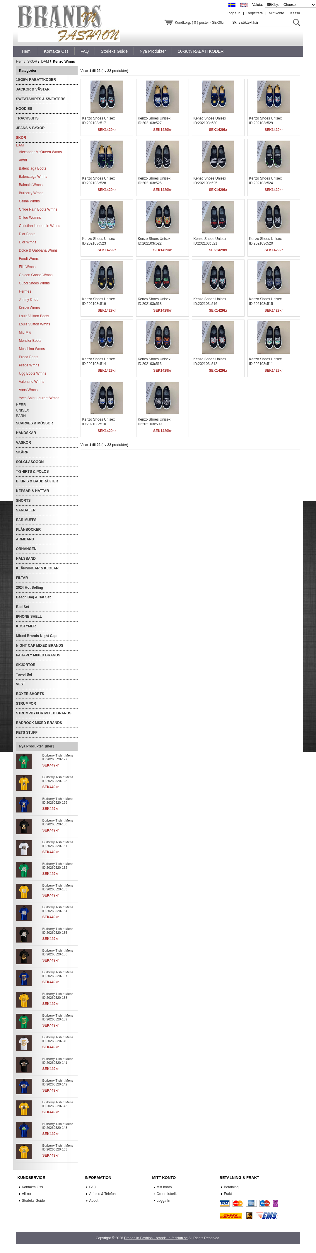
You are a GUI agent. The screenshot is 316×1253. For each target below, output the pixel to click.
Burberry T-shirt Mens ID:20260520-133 (58, 887)
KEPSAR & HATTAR (32, 491)
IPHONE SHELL (29, 616)
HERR (21, 405)
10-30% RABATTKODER (36, 80)
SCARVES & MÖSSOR (34, 423)
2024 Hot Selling (29, 587)
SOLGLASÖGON (30, 462)
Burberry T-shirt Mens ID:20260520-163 (58, 1147)
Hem (26, 51)
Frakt (228, 1194)
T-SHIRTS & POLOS (32, 472)
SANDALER (26, 510)
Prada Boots (28, 357)
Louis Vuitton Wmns (34, 324)
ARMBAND (25, 539)
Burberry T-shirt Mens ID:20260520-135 (58, 930)
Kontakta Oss (32, 1187)
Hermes (25, 291)
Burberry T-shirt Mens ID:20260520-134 (58, 909)
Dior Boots (27, 234)
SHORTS (23, 501)
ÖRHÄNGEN (26, 549)
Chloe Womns (30, 218)
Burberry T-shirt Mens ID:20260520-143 (58, 1104)
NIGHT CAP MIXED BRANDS (40, 645)
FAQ (92, 1187)
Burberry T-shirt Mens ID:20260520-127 (58, 757)
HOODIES (24, 109)
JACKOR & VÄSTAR (32, 89)
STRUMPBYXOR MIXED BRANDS (43, 713)
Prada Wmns (29, 365)
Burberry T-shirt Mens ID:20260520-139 (58, 1017)
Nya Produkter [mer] (36, 746)
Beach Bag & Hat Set (33, 597)
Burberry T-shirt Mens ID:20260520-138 (58, 995)
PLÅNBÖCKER (28, 530)
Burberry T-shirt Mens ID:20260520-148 (58, 1125)
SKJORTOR (25, 665)
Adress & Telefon (102, 1194)
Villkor (26, 1194)
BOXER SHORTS (30, 694)
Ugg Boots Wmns (32, 373)
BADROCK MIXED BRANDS (39, 723)
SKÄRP (22, 452)
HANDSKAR (26, 433)
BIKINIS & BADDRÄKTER (37, 481)
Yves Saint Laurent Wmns (39, 398)
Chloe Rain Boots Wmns (38, 209)
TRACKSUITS (27, 118)
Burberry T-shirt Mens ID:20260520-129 (58, 800)
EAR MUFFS (26, 520)
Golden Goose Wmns (36, 275)
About (93, 1201)
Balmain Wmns (31, 185)
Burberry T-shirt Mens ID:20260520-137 (58, 974)
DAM (45, 61)
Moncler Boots (30, 341)
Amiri (23, 160)
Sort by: (273, 5)
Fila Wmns (27, 267)
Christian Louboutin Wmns (39, 226)
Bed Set (22, 607)
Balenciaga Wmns (33, 177)
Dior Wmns (27, 242)
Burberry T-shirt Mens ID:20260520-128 (58, 779)
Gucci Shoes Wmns (34, 283)
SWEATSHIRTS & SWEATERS (41, 99)
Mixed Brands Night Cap (36, 636)
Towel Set (24, 674)
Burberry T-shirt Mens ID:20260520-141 (58, 1060)
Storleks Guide (33, 1201)
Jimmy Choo (29, 300)
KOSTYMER (26, 626)
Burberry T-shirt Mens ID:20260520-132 (58, 865)
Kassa (295, 13)
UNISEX (22, 410)
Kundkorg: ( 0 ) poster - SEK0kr (199, 23)
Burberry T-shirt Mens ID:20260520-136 (58, 952)
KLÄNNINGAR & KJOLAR (37, 568)
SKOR (32, 61)
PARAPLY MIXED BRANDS (38, 655)
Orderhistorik (167, 1194)
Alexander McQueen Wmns (40, 152)
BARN (21, 416)
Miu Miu (25, 332)
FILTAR (22, 578)
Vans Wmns (28, 390)
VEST (20, 684)
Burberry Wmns (31, 193)
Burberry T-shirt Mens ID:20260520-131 (58, 844)
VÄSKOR (23, 443)
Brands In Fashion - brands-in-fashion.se (156, 1238)
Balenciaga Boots (32, 168)
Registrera (255, 13)
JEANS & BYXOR (30, 128)
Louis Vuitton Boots (34, 316)
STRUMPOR (26, 703)
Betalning (231, 1187)
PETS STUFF (26, 732)
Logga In (233, 13)
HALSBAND (26, 558)
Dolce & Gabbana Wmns (38, 250)
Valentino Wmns (31, 382)
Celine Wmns (29, 201)
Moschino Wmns (32, 349)
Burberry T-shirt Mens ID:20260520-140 (58, 1039)
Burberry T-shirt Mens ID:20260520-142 (58, 1082)
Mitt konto (276, 13)
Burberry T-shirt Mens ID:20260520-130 (58, 822)
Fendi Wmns (29, 259)
